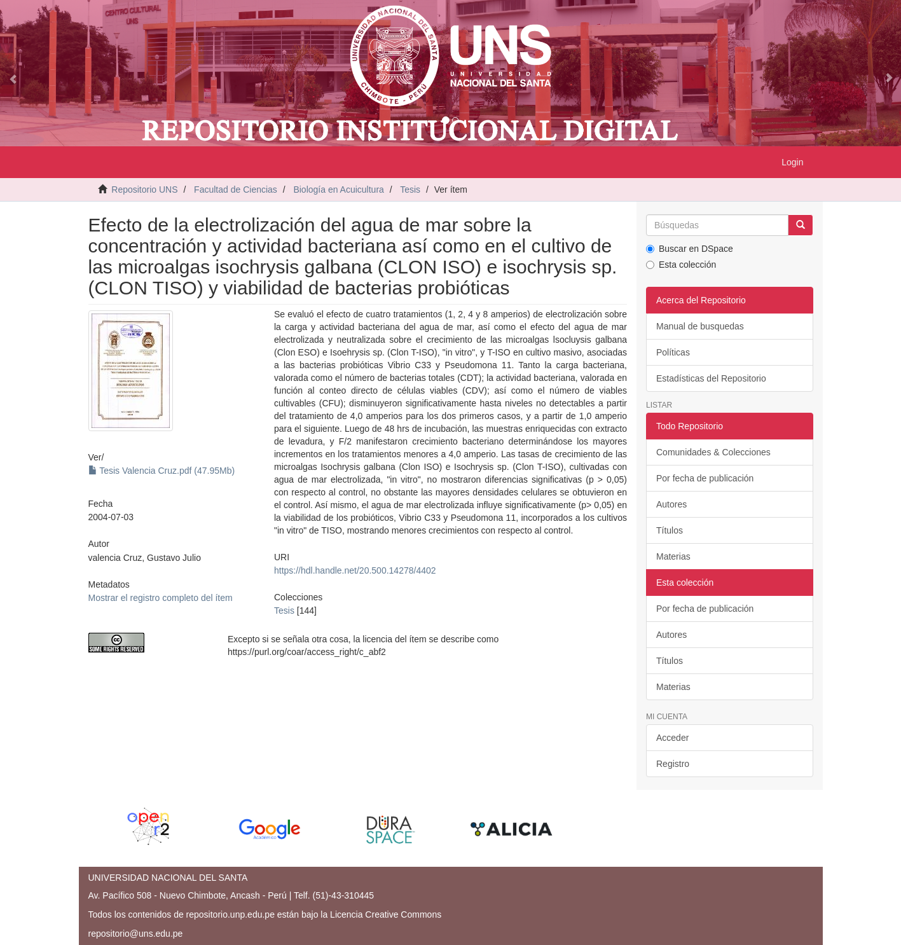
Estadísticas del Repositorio (711, 378)
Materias (673, 556)
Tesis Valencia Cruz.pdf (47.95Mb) (161, 471)
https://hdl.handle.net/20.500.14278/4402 (355, 570)
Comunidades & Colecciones (713, 452)
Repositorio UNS (144, 189)
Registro (672, 764)
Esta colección (681, 264)
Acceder (672, 738)
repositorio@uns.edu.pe (135, 933)
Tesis (410, 189)
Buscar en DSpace (689, 249)
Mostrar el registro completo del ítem (160, 598)
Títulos (669, 530)
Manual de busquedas (700, 326)
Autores (671, 504)
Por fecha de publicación (704, 478)
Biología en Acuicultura (338, 189)
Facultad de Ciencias (235, 189)
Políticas (673, 352)
